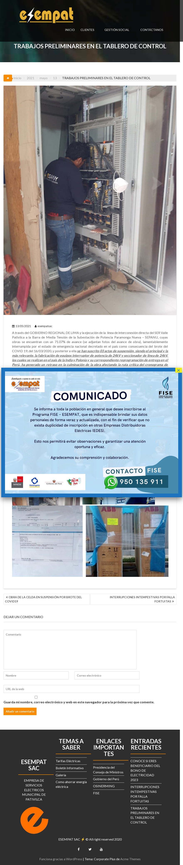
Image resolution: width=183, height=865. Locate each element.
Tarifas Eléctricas (69, 760)
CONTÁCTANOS (151, 30)
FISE (98, 792)
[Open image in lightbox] (48, 540)
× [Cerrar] (178, 370)
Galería (62, 774)
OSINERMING (105, 785)
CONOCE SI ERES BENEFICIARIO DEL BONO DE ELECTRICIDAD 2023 (147, 769)
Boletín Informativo (71, 767)
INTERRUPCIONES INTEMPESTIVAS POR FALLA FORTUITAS (145, 598)
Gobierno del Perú (108, 778)
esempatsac (43, 330)
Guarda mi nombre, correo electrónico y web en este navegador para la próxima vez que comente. (79, 701)
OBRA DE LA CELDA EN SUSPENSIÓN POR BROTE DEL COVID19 (43, 598)
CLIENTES (87, 30)
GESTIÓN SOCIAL (116, 30)
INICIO (70, 30)
